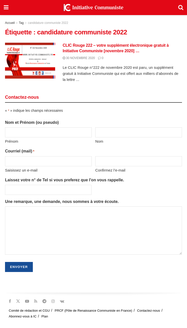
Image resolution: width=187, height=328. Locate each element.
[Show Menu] (6, 7)
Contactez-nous (148, 310)
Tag (21, 23)
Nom (99, 141)
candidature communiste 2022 (48, 23)
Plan (44, 316)
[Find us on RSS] (35, 301)
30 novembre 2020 (79, 58)
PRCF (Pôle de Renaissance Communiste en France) (93, 310)
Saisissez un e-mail (21, 170)
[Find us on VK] (62, 301)
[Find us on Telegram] (44, 301)
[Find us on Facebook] (10, 301)
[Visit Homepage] (93, 8)
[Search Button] (180, 7)
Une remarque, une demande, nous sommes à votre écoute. (62, 201)
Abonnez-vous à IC (23, 316)
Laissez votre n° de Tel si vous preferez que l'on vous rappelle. (64, 180)
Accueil (10, 23)
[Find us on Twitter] (18, 301)
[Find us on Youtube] (27, 301)
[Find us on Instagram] (53, 301)
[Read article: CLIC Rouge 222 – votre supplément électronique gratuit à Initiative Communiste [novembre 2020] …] (30, 61)
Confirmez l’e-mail (110, 170)
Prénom (11, 141)
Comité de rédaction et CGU (29, 310)
